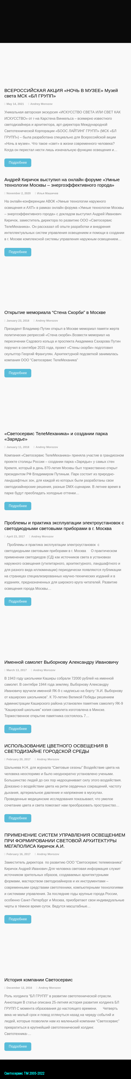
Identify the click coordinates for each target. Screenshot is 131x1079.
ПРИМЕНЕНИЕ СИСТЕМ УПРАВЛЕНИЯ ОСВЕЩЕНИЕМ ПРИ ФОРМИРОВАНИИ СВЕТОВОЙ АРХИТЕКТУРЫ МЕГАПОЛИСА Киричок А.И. (64, 840)
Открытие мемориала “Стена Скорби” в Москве (55, 312)
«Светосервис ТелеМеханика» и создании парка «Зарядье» (56, 436)
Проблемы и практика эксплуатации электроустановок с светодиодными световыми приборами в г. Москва (64, 525)
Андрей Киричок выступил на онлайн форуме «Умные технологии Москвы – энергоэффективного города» (62, 182)
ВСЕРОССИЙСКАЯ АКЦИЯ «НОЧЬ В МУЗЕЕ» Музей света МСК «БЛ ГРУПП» (61, 93)
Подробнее (18, 162)
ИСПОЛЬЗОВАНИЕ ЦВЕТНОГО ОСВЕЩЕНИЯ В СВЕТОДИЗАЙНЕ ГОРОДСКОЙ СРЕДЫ (56, 748)
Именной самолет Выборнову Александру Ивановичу (61, 662)
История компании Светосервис (38, 979)
